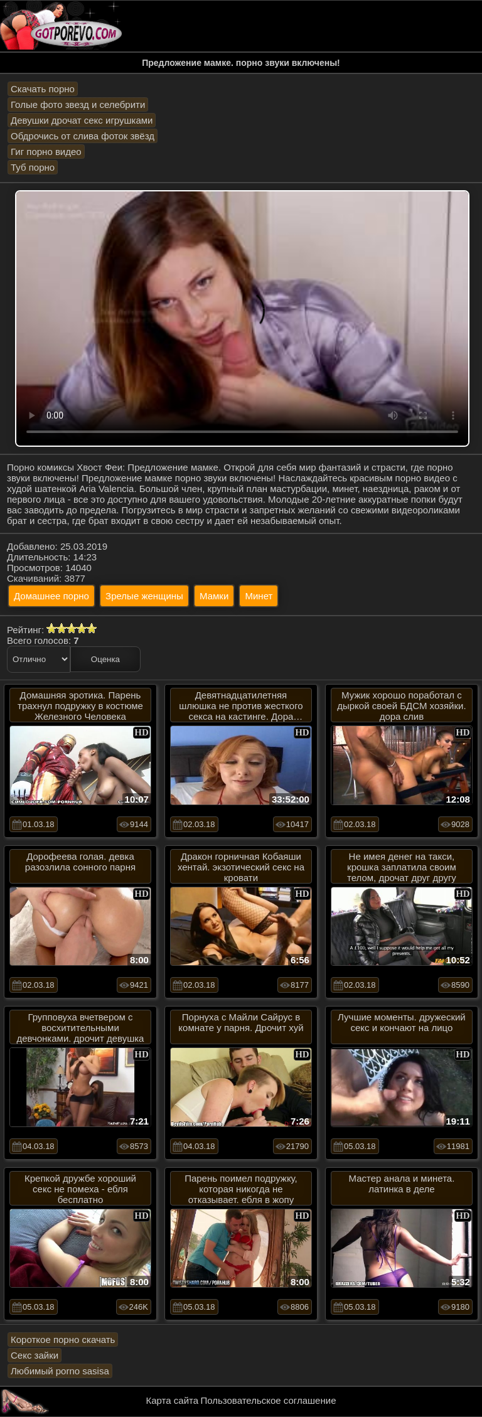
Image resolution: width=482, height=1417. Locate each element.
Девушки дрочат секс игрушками (82, 120)
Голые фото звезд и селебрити (78, 104)
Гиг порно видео (46, 151)
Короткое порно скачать (63, 1339)
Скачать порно (43, 88)
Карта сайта (172, 1400)
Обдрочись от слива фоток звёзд (82, 136)
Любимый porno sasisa (60, 1371)
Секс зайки (34, 1355)
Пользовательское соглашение (268, 1400)
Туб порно (33, 167)
